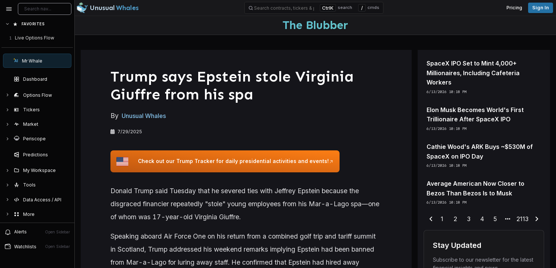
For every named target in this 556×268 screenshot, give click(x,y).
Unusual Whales (144, 116)
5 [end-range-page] (495, 219)
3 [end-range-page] (468, 219)
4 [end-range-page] (482, 219)
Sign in (540, 7)
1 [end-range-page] (442, 219)
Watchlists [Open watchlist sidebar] (37, 246)
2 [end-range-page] (455, 219)
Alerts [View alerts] (37, 232)
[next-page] (536, 219)
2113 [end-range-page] (522, 219)
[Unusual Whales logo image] (107, 7)
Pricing (514, 7)
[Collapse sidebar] (9, 9)
